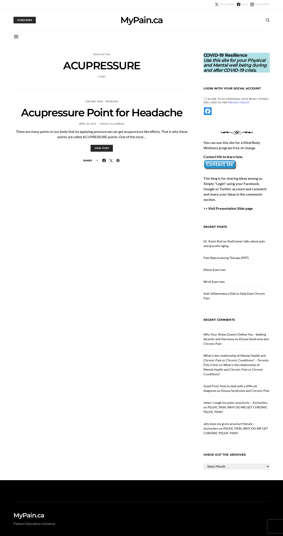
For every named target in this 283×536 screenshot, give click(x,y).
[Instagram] (260, 4)
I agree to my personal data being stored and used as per (236, 100)
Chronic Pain (94, 101)
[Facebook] (242, 4)
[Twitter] (224, 4)
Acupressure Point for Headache (101, 112)
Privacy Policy (239, 102)
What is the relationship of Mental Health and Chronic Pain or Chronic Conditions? (233, 369)
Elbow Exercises (214, 270)
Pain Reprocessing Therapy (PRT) (226, 258)
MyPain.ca (141, 20)
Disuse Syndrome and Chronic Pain (245, 391)
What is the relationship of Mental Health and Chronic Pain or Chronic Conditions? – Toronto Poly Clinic (236, 360)
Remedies (112, 101)
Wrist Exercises (214, 281)
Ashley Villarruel (112, 123)
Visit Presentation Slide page (230, 208)
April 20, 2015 (87, 123)
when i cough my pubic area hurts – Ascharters (235, 402)
